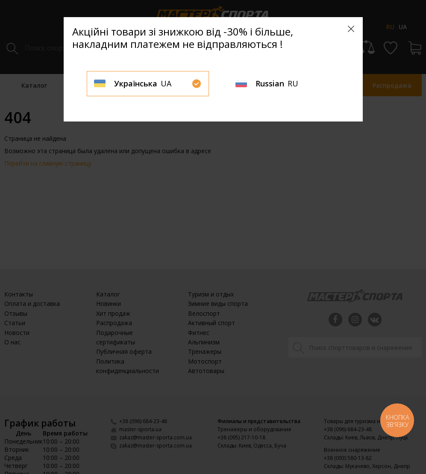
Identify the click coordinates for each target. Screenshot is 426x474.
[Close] (351, 29)
